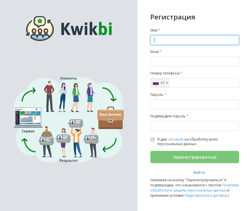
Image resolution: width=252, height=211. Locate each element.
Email (156, 51)
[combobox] (160, 83)
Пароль (158, 94)
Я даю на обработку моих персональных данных (187, 141)
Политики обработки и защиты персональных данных (194, 188)
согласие (176, 139)
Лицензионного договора (206, 195)
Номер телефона (166, 73)
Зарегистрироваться (194, 157)
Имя (155, 30)
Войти (199, 172)
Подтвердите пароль (169, 116)
